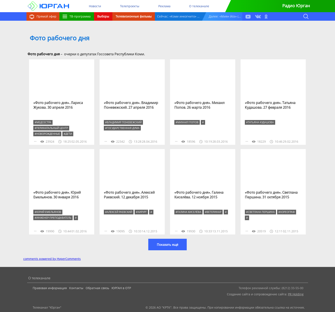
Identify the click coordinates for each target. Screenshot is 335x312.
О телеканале (199, 6)
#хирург (141, 212)
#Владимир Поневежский (123, 122)
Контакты (76, 288)
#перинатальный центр (51, 128)
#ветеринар (213, 212)
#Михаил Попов (187, 122)
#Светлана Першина (260, 212)
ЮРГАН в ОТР (121, 288)
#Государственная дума (122, 128)
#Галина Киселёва (188, 212)
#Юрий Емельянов (48, 212)
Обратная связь (97, 288)
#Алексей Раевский (118, 212)
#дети (68, 134)
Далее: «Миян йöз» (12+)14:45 (225, 16)
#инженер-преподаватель (53, 218)
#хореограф (286, 212)
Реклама (164, 6)
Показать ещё (167, 244)
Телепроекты (129, 6)
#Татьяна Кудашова (260, 122)
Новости (95, 6)
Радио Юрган (296, 6)
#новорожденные (47, 134)
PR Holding (296, 294)
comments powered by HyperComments (52, 259)
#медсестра (43, 122)
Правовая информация (50, 288)
